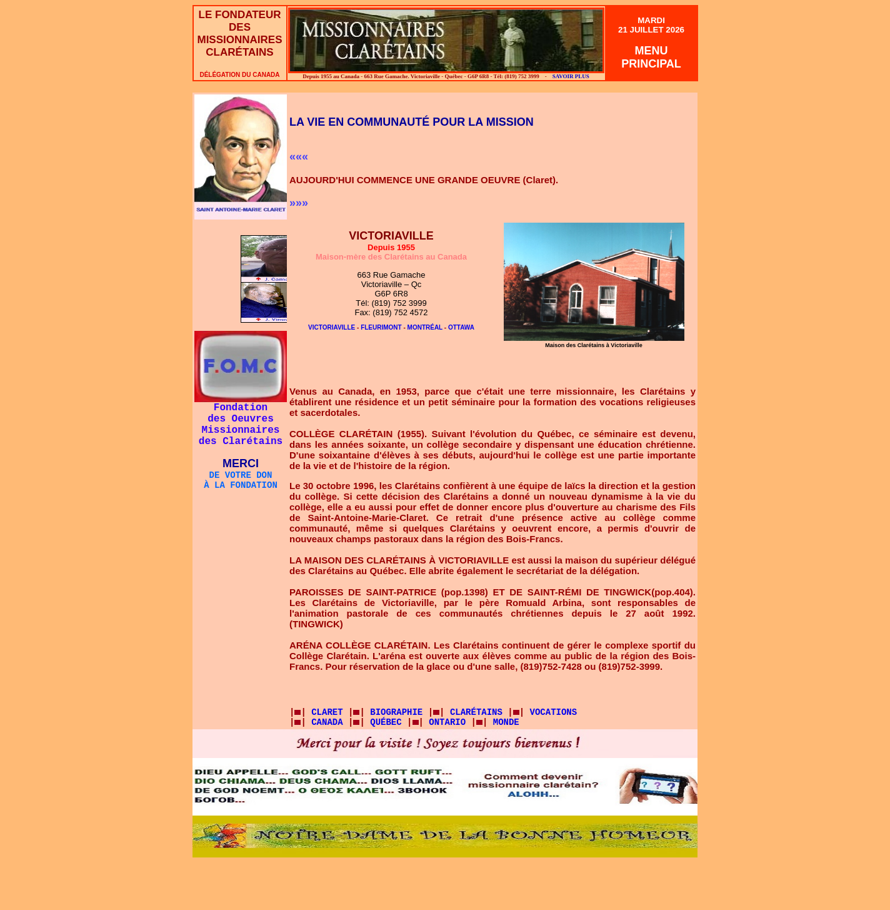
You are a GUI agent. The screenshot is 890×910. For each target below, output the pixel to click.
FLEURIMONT (381, 327)
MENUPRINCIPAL (651, 57)
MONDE (506, 722)
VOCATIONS (554, 712)
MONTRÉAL (425, 327)
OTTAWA (461, 327)
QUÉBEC (385, 722)
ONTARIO (447, 722)
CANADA (326, 722)
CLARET (324, 712)
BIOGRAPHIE (396, 712)
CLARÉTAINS (479, 712)
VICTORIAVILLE (331, 327)
